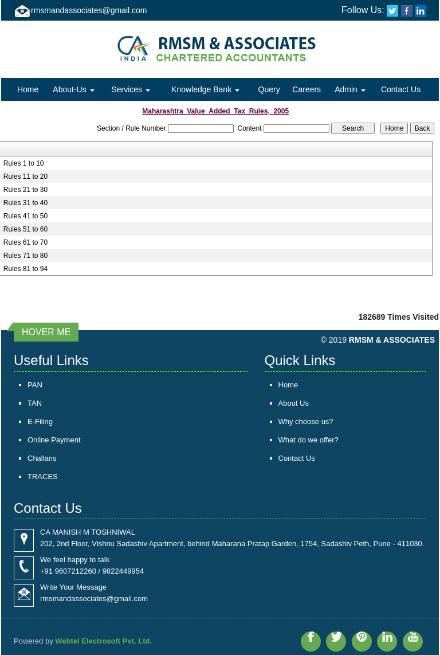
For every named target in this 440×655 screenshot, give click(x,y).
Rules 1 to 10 (23, 163)
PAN (35, 385)
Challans (42, 458)
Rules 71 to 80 (25, 256)
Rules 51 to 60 (25, 229)
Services (130, 89)
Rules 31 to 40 (25, 203)
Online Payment (54, 440)
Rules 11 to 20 (25, 176)
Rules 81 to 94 (25, 269)
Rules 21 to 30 (25, 190)
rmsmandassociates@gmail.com (89, 10)
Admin (350, 89)
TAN (35, 403)
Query (269, 89)
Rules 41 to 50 (25, 216)
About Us (293, 403)
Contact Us (401, 89)
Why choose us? (305, 421)
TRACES (43, 476)
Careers (306, 89)
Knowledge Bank (205, 89)
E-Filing (40, 421)
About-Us (73, 89)
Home (27, 89)
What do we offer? (308, 440)
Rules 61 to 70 (25, 242)
